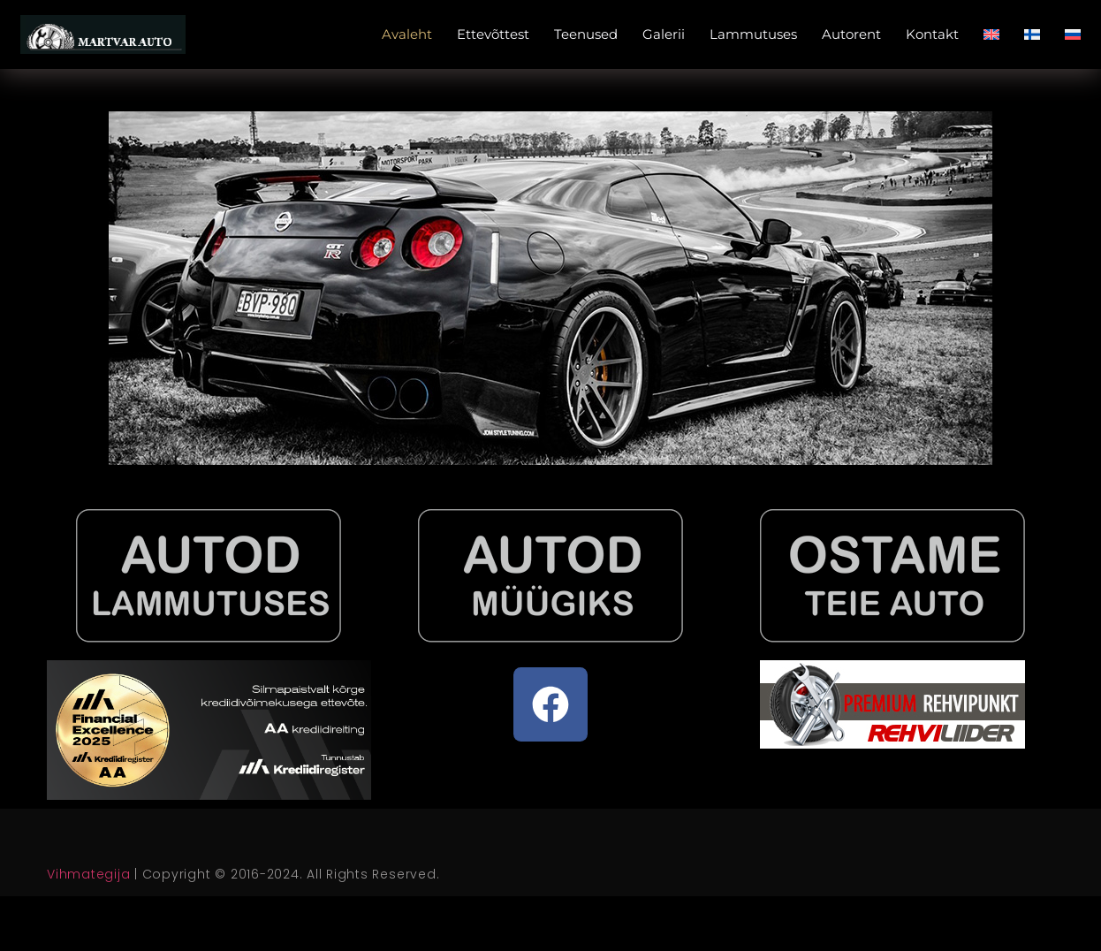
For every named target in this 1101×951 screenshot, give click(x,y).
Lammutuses (753, 34)
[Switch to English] (991, 34)
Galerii (663, 34)
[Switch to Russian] (1073, 34)
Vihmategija (88, 874)
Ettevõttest (493, 34)
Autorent (851, 34)
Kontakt (932, 34)
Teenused (586, 34)
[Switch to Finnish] (1032, 34)
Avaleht (407, 34)
